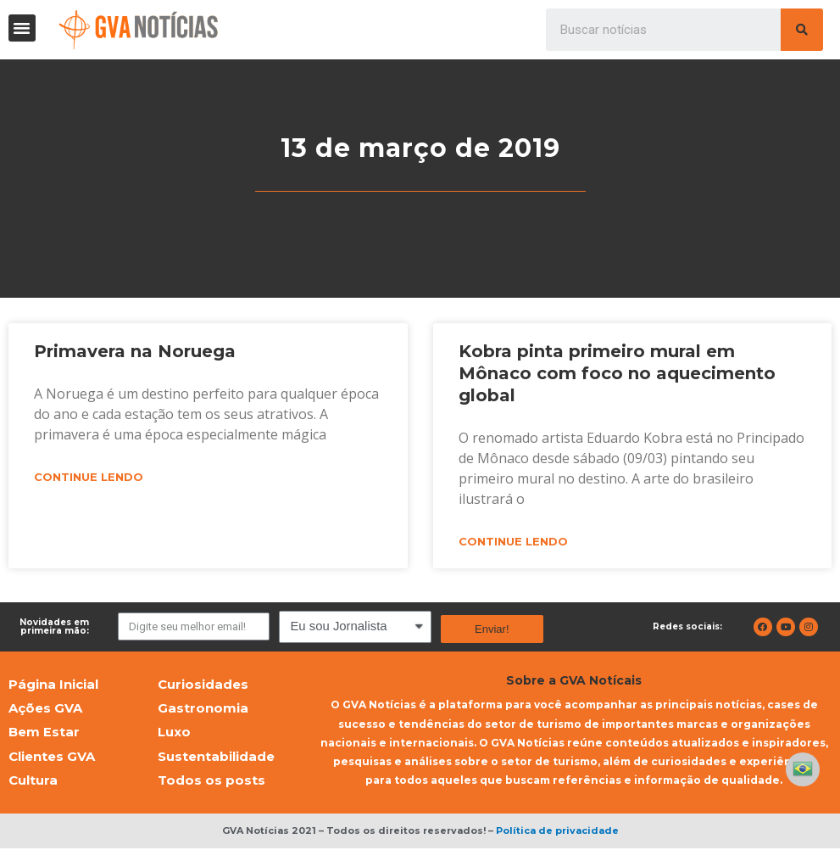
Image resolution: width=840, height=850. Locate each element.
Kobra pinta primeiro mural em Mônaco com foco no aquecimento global (617, 373)
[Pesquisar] (802, 29)
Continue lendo (88, 477)
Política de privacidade (557, 832)
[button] (22, 28)
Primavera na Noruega (135, 351)
